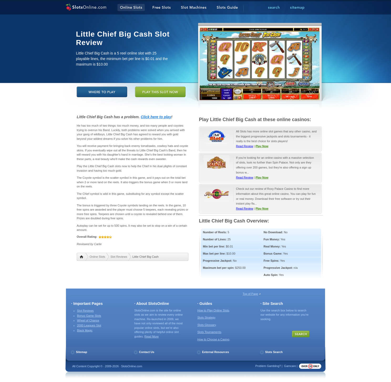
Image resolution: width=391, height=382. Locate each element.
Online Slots (97, 256)
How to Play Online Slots (213, 310)
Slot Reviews (118, 256)
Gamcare (290, 366)
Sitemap (81, 352)
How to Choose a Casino (213, 339)
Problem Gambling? (268, 366)
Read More (152, 336)
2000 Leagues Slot (89, 325)
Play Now (261, 146)
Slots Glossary (206, 324)
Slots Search (274, 352)
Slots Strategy (206, 317)
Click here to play (156, 117)
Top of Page (250, 293)
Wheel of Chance (88, 320)
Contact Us (146, 352)
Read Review (244, 146)
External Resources (215, 352)
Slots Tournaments (209, 332)
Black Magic (84, 330)
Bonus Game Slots (89, 315)
